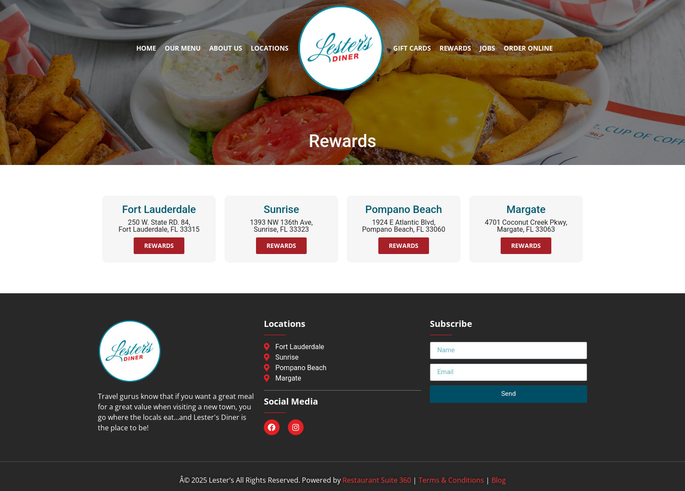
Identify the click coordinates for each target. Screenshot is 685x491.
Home (146, 48)
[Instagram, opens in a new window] (296, 427)
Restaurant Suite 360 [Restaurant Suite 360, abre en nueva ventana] (376, 480)
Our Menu (183, 48)
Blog (498, 480)
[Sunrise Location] (342, 357)
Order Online (528, 48)
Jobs (487, 48)
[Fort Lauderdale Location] (342, 347)
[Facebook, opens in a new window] (272, 427)
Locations (269, 48)
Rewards (455, 48)
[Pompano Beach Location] (342, 368)
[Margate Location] (342, 378)
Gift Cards (412, 48)
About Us (225, 48)
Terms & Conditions (451, 480)
